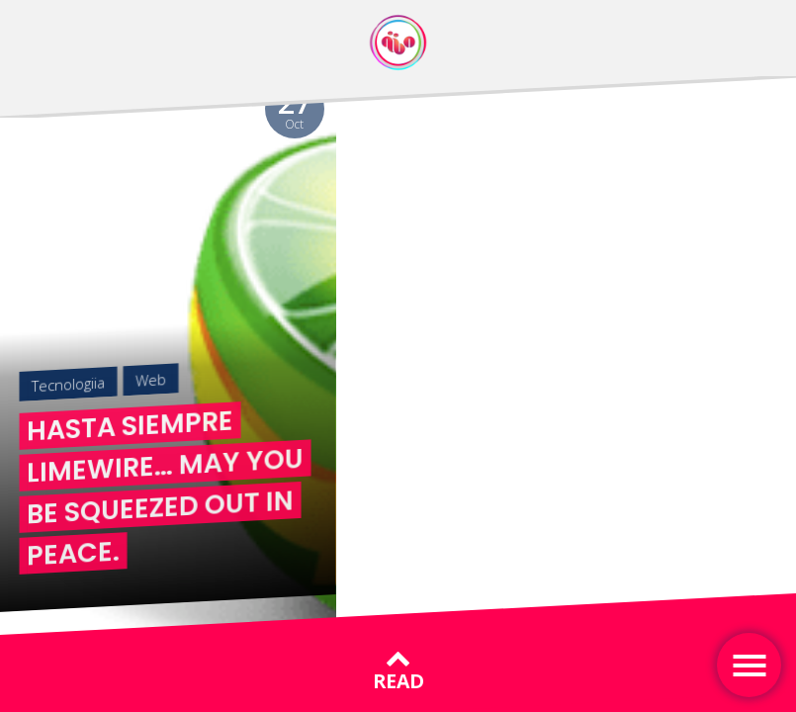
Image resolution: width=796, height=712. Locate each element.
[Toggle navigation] (749, 665)
